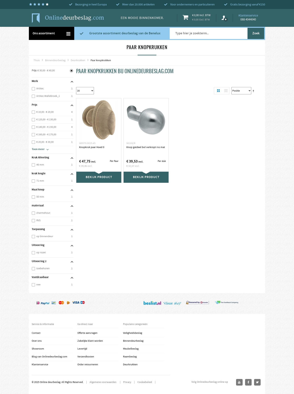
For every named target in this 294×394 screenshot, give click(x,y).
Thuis (37, 60)
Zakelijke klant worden (90, 341)
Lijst (225, 91)
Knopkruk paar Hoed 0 (91, 147)
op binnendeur (44, 236)
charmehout (43, 213)
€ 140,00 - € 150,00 (46, 127)
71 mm (40, 181)
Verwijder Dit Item (71, 71)
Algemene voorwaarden (103, 382)
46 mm (40, 164)
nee (38, 284)
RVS (38, 220)
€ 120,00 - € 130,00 (46, 119)
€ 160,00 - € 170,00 (46, 134)
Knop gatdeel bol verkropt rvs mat (145, 147)
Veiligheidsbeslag (132, 333)
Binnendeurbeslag (55, 60)
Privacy (127, 382)
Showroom (38, 348)
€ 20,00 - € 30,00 (45, 142)
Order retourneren (87, 364)
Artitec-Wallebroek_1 (48, 96)
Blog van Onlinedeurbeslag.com (49, 356)
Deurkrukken (78, 60)
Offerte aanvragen (87, 333)
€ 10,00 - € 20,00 (45, 112)
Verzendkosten (85, 356)
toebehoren (43, 268)
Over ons (37, 341)
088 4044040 (248, 19)
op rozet (41, 252)
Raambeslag (130, 356)
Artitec (40, 88)
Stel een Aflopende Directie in (254, 91)
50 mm (40, 197)
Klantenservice (40, 364)
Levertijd (82, 348)
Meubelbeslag (131, 348)
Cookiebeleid (144, 382)
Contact (36, 333)
